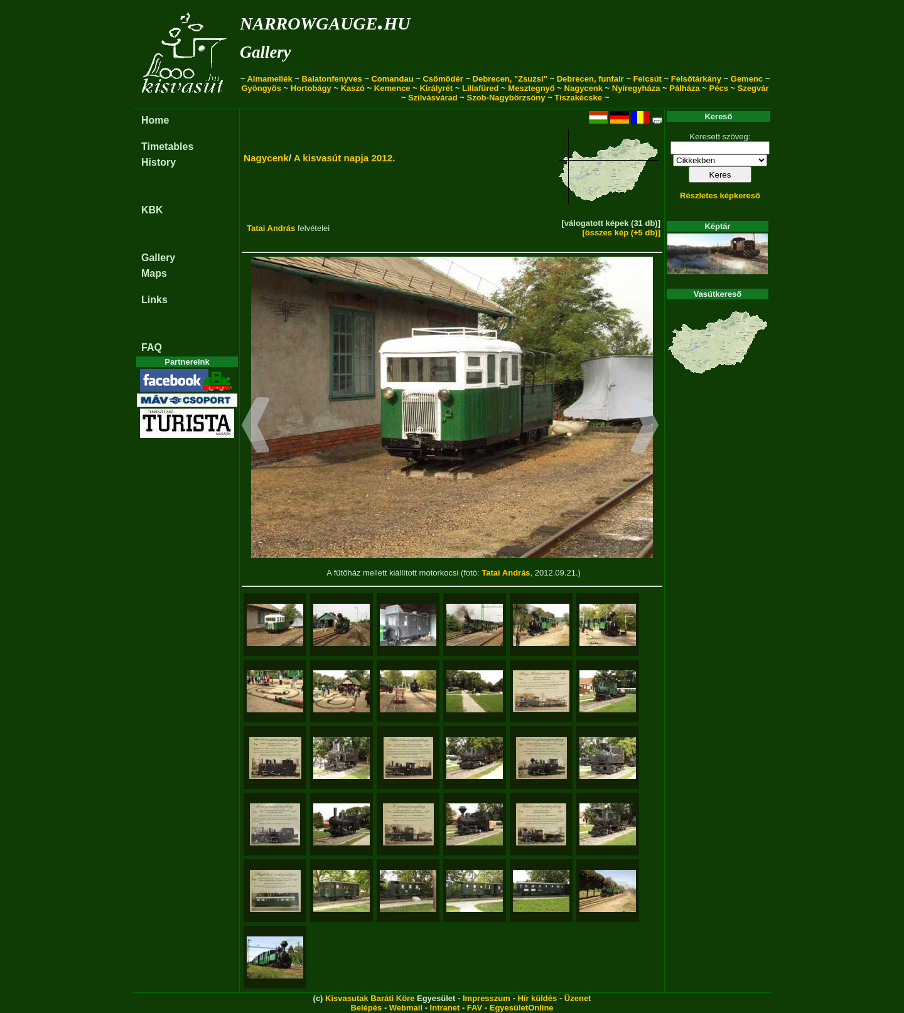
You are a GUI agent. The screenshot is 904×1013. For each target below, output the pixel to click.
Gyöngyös (261, 88)
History (158, 162)
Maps (154, 273)
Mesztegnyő (531, 88)
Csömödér (442, 78)
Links (154, 299)
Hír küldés (537, 998)
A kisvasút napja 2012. (345, 158)
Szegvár (753, 88)
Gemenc (747, 78)
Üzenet (577, 998)
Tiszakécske (578, 97)
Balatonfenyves (332, 78)
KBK (152, 210)
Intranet (445, 1007)
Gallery (265, 52)
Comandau (392, 78)
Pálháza (684, 88)
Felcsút (647, 78)
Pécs (718, 88)
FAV (474, 1007)
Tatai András (271, 228)
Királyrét (436, 88)
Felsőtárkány (696, 78)
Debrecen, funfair (590, 78)
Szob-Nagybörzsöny (506, 97)
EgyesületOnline (522, 1007)
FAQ (151, 347)
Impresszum (486, 998)
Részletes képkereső (720, 195)
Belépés (366, 1007)
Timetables (167, 146)
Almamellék (269, 78)
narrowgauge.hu (325, 21)
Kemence (392, 88)
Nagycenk (583, 88)
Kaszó (353, 88)
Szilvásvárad (433, 97)
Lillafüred (480, 88)
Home (155, 120)
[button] (256, 426)
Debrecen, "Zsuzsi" (510, 78)
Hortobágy (311, 88)
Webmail (405, 1007)
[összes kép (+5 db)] (621, 232)
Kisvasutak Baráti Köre (369, 998)
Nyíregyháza (636, 88)
